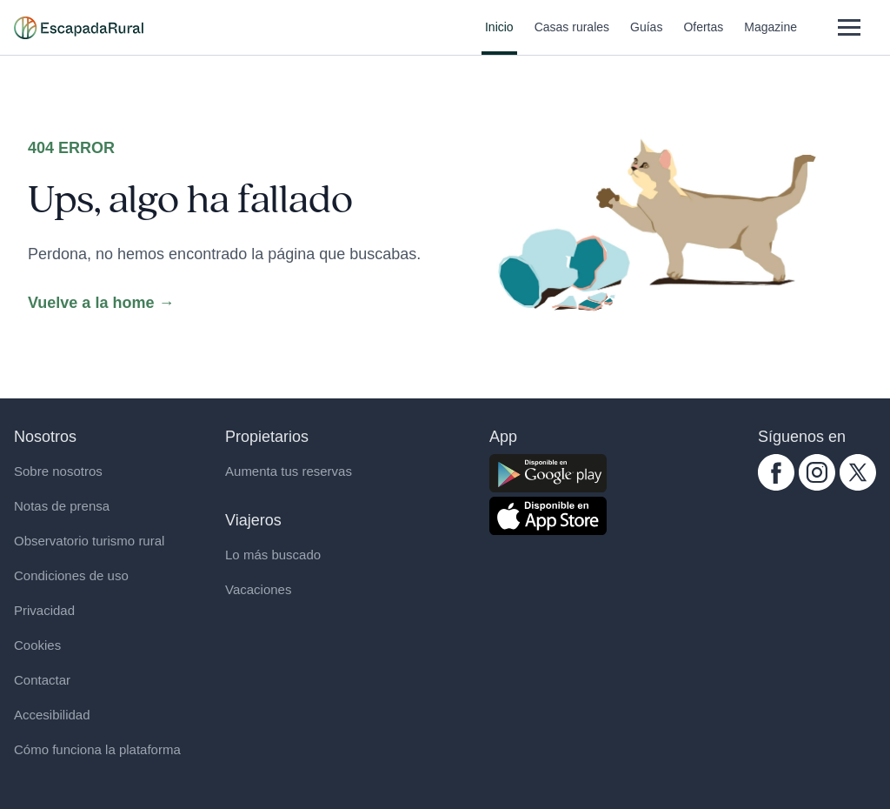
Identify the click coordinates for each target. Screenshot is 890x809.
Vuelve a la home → (101, 302)
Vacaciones (258, 589)
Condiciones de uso (71, 575)
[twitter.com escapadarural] (858, 472)
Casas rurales (572, 37)
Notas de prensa (62, 505)
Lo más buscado (273, 554)
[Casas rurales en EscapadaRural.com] (78, 28)
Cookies (37, 645)
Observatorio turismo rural (89, 540)
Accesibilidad (52, 714)
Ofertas (703, 37)
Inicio (499, 37)
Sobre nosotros (58, 471)
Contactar (42, 679)
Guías (646, 37)
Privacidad (44, 610)
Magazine (770, 37)
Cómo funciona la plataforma (97, 749)
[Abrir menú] (848, 27)
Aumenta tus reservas (288, 471)
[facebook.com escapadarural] (776, 472)
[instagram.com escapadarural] (817, 472)
